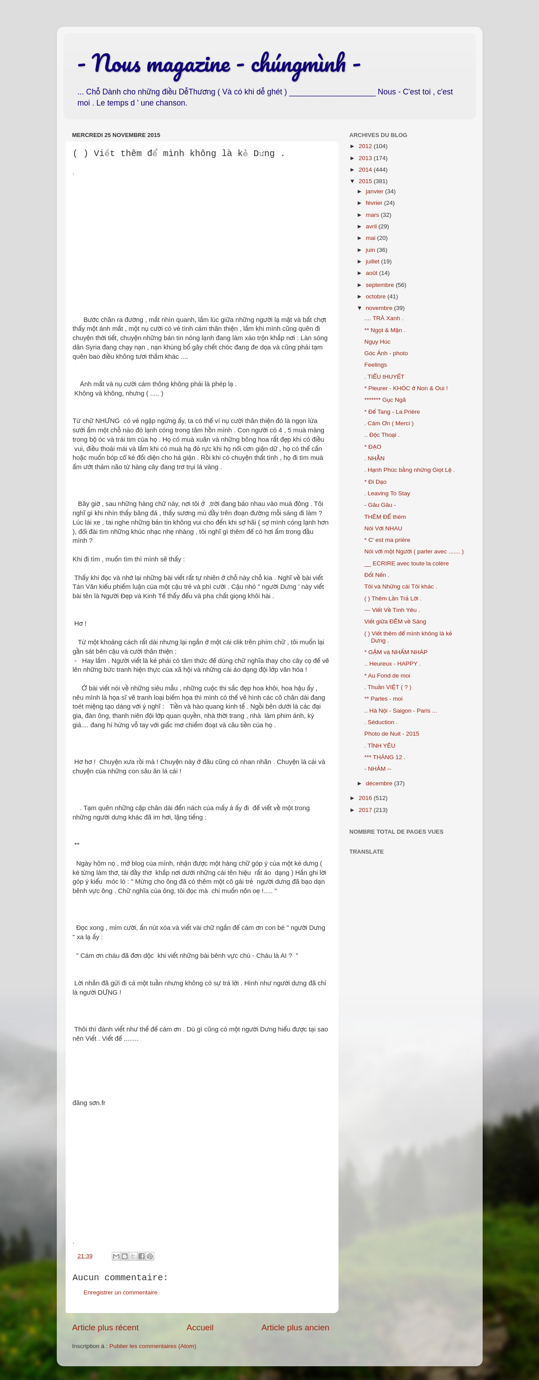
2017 (366, 810)
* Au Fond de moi (387, 675)
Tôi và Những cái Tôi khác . (400, 586)
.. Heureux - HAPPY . (392, 663)
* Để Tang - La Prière (392, 411)
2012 (366, 146)
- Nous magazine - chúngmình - (219, 62)
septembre (381, 285)
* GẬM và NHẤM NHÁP (396, 652)
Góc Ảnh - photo (386, 353)
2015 (366, 181)
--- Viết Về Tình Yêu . (392, 610)
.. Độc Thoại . (382, 434)
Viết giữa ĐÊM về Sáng (395, 621)
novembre (380, 308)
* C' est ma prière (387, 540)
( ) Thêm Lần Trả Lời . (392, 598)
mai (372, 238)
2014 (366, 169)
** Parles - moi (383, 698)
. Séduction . (380, 722)
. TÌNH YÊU (379, 745)
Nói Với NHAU (383, 528)
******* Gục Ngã (385, 399)
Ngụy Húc (377, 341)
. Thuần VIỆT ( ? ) (387, 687)
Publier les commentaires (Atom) (153, 1346)
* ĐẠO (372, 446)
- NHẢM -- (377, 768)
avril (372, 226)
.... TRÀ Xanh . (383, 318)
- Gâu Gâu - (380, 505)
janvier (376, 191)
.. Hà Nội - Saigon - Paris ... (400, 710)
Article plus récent (105, 1327)
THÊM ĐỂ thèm (385, 517)
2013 (366, 158)
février (375, 203)
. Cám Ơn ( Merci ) (388, 423)
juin (371, 250)
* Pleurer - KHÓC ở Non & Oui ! (406, 388)
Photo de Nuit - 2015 (391, 733)
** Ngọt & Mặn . (384, 330)
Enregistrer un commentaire (121, 1292)
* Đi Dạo (375, 481)
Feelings (375, 364)
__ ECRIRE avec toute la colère (406, 563)
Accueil (199, 1327)
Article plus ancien (295, 1327)
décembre (380, 783)
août (372, 273)
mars (373, 215)
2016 (366, 798)
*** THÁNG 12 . (384, 757)
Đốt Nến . (376, 575)
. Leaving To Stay (387, 493)
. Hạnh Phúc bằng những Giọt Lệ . (409, 470)
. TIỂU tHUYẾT (384, 376)
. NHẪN (374, 458)
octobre (377, 296)
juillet (374, 261)
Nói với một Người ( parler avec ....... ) (414, 551)
